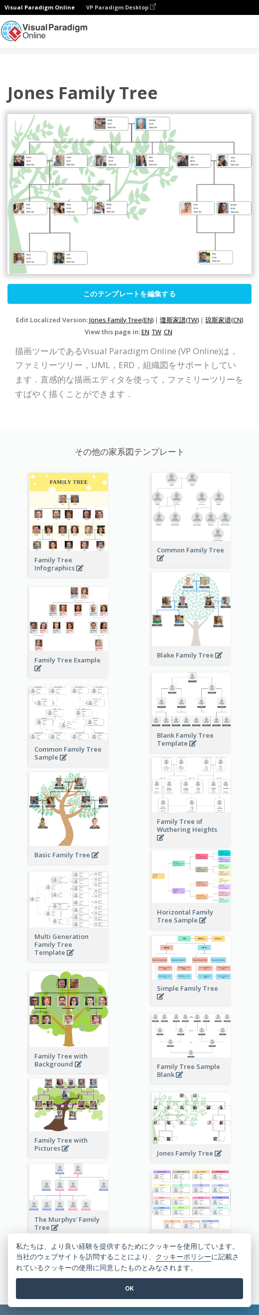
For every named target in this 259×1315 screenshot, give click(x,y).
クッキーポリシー (183, 1257)
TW (156, 331)
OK (129, 1288)
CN (168, 331)
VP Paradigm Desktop (121, 7)
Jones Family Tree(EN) (121, 319)
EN (145, 331)
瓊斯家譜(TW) (179, 319)
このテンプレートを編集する (129, 293)
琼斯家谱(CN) (224, 319)
